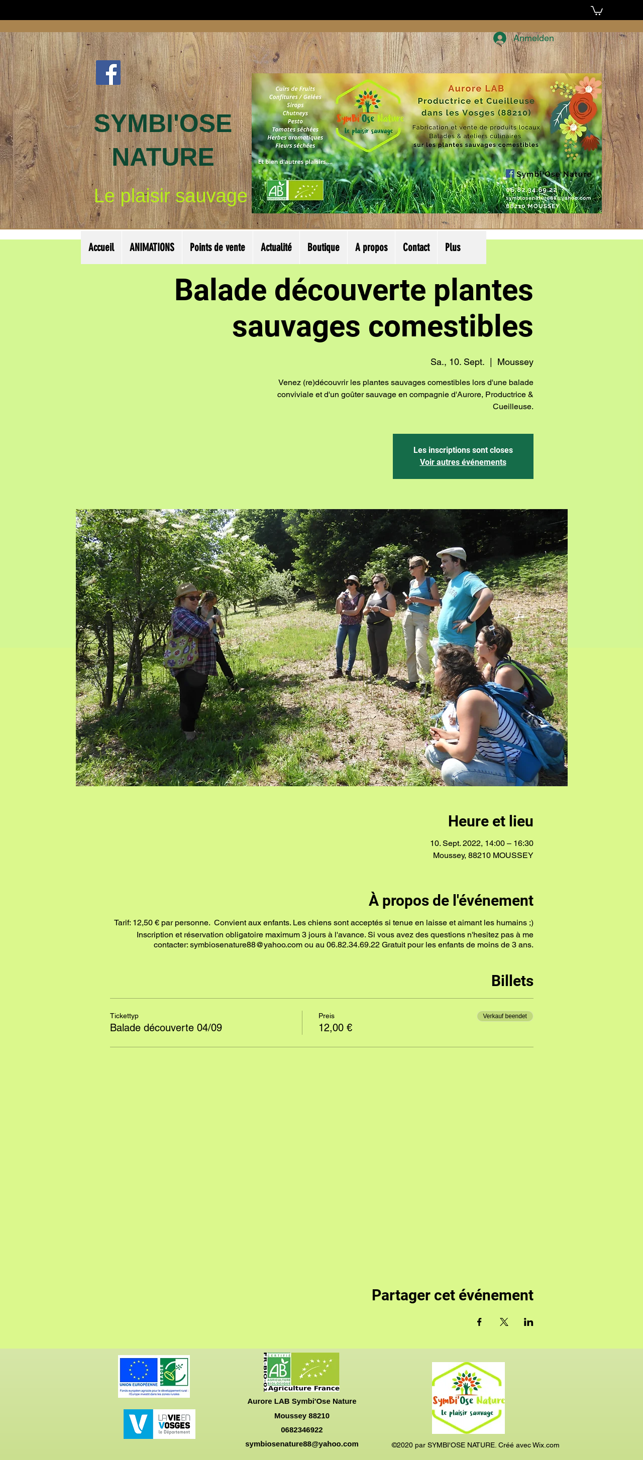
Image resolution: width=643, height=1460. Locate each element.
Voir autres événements (463, 462)
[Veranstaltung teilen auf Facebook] (479, 1322)
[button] (597, 10)
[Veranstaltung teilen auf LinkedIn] (528, 1322)
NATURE (163, 157)
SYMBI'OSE (163, 123)
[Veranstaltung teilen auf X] (504, 1322)
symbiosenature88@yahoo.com (302, 1443)
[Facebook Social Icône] (108, 72)
